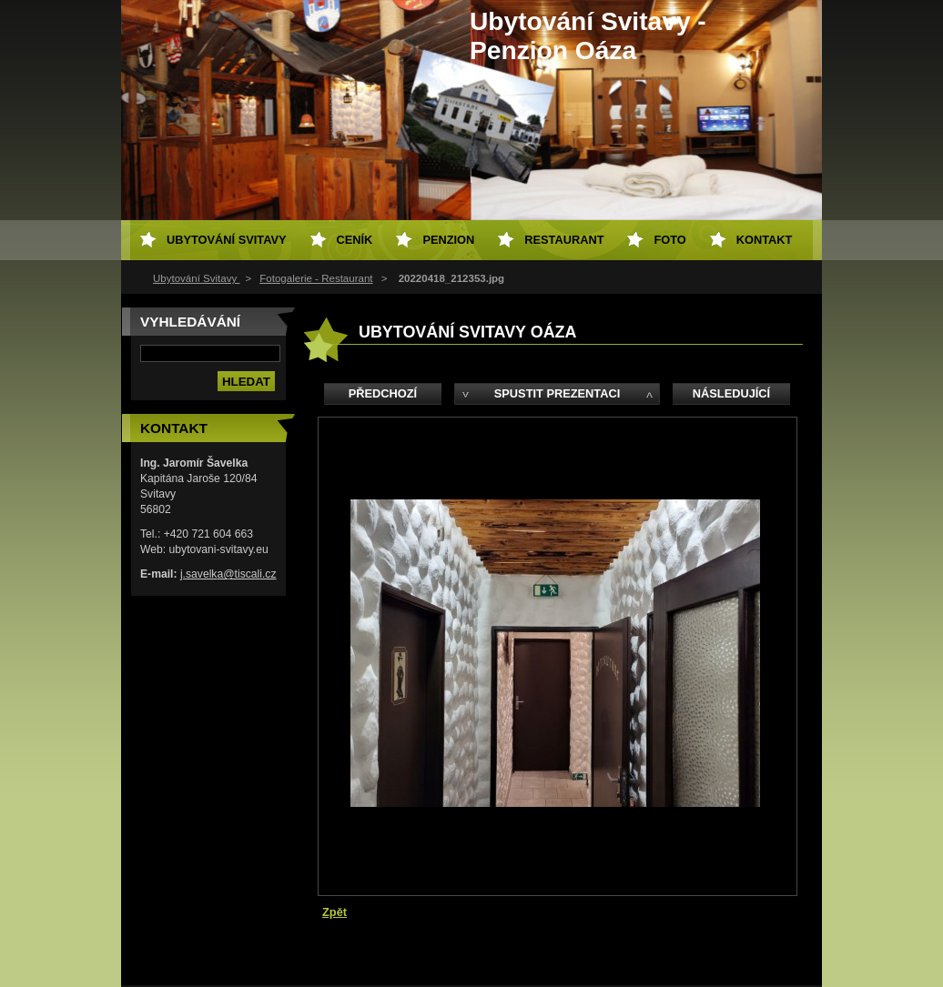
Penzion (448, 240)
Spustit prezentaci (557, 393)
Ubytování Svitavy (196, 278)
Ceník (355, 240)
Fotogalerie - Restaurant (315, 278)
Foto (669, 240)
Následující (731, 393)
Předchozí (383, 393)
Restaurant (563, 240)
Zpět (334, 912)
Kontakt (764, 240)
